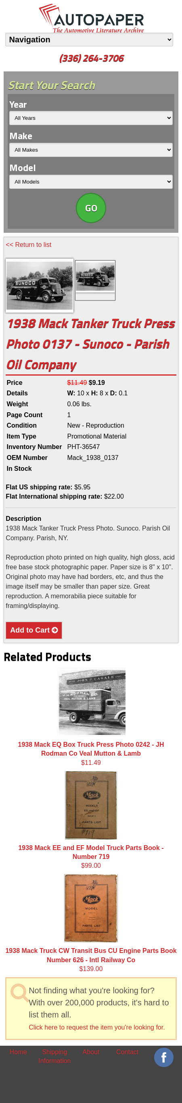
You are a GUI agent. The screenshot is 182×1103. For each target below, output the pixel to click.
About (91, 1052)
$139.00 (90, 923)
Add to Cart (34, 630)
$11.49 (91, 717)
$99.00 (90, 820)
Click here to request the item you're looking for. (97, 1027)
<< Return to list (28, 244)
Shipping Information (54, 1056)
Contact (127, 1052)
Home (18, 1052)
